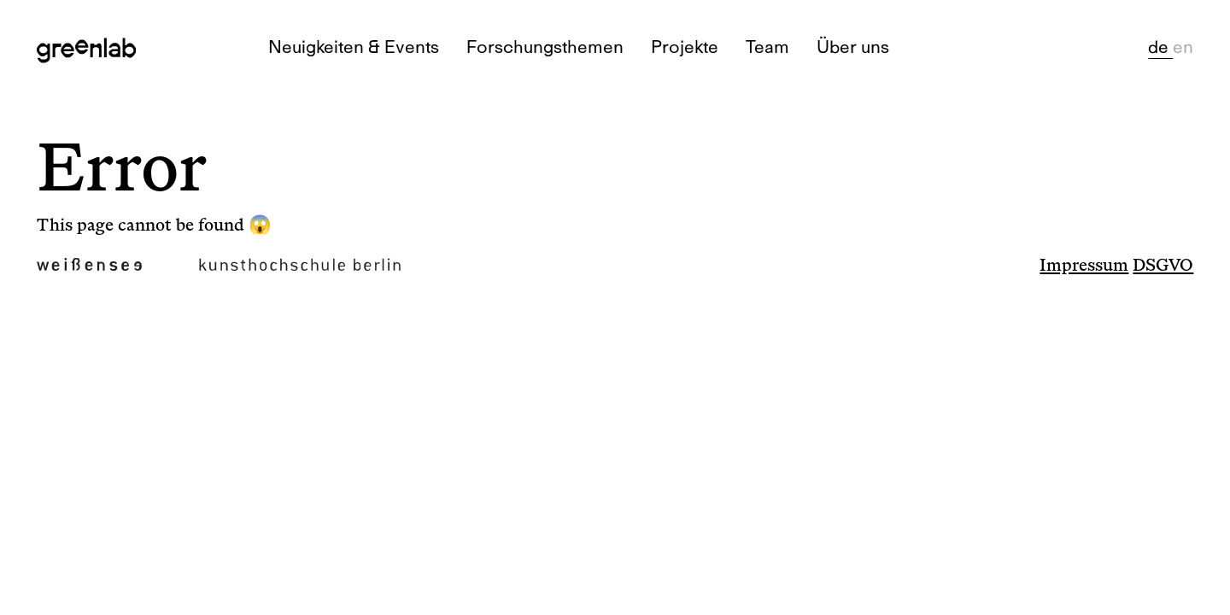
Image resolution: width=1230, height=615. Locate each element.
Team (767, 46)
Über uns (853, 46)
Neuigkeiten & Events (353, 46)
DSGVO (1163, 266)
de (1160, 46)
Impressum (1084, 266)
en (1183, 46)
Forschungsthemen (545, 46)
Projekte (684, 46)
